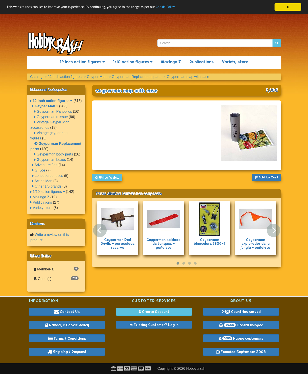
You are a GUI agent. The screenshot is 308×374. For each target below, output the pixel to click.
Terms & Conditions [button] (67, 338)
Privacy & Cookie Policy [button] (67, 325)
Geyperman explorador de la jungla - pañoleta (255, 243)
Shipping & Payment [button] (67, 351)
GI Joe (38, 170)
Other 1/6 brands (47, 186)
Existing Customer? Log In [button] (154, 325)
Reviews (37, 223)
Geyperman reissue (51, 117)
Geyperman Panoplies (53, 111)
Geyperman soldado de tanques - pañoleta (163, 243)
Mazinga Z (171, 61)
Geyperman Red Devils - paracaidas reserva (118, 243)
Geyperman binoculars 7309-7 (209, 241)
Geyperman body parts (53, 154)
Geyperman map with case (126, 91)
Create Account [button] (154, 311)
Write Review (107, 178)
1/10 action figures (132, 61)
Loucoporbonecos (47, 176)
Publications (201, 61)
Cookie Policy (176, 7)
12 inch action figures (82, 61)
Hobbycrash (195, 368)
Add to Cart (267, 177)
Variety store (235, 61)
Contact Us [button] (67, 311)
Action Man (42, 181)
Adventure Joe (45, 165)
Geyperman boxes (50, 159)
